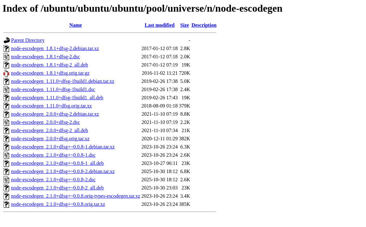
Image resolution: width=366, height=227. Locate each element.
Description (204, 25)
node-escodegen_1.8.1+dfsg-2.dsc (45, 56)
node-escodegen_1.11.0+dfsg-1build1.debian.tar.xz (62, 81)
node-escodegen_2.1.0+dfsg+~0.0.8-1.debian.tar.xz (63, 146)
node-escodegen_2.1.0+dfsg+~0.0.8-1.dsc (53, 155)
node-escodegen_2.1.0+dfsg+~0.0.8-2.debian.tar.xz (63, 171)
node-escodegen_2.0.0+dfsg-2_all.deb (49, 130)
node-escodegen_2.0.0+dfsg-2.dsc (45, 122)
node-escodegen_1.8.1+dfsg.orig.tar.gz (50, 73)
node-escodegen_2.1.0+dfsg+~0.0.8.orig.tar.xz (58, 204)
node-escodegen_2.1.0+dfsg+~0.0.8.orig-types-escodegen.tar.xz (75, 196)
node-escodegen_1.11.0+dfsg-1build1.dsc (53, 89)
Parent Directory (27, 40)
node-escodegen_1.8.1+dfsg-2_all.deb (49, 64)
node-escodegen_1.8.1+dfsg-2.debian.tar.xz (55, 48)
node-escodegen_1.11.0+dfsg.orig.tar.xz (51, 105)
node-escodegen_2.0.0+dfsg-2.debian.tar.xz (55, 114)
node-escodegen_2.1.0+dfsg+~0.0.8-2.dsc (53, 179)
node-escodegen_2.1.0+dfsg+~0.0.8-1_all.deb (57, 163)
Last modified (159, 25)
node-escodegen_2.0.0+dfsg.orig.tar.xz (50, 138)
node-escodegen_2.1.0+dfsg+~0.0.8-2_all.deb (57, 187)
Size (184, 25)
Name (75, 25)
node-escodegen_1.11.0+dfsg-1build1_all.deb (57, 97)
